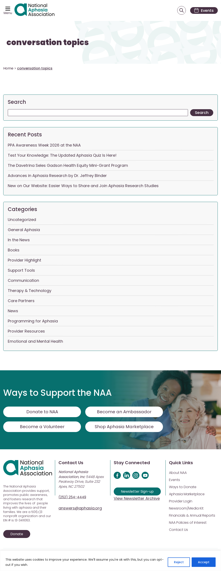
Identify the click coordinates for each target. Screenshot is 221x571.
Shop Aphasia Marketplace (124, 427)
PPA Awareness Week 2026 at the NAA (44, 145)
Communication (23, 280)
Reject (179, 562)
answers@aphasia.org (80, 508)
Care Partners (21, 301)
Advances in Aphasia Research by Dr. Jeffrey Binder (57, 175)
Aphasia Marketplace (187, 494)
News (13, 311)
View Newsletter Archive (137, 498)
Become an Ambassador (124, 412)
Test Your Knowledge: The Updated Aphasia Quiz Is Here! (62, 155)
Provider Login (180, 501)
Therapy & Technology (29, 290)
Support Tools (21, 270)
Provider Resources (26, 331)
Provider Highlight (24, 260)
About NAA (178, 472)
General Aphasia (24, 230)
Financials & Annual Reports (192, 515)
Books (13, 250)
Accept (203, 562)
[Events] (203, 10)
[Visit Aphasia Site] (34, 10)
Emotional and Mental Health (35, 341)
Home (8, 68)
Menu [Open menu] (8, 13)
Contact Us (178, 529)
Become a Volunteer (42, 427)
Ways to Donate (182, 487)
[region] (110, 560)
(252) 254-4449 (72, 497)
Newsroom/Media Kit (186, 508)
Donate (16, 534)
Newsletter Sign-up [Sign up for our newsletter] (137, 491)
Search (17, 102)
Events (174, 480)
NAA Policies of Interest (188, 522)
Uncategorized (22, 219)
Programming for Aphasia (33, 321)
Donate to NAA (42, 412)
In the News (19, 240)
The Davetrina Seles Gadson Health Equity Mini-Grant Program (68, 165)
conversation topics (47, 42)
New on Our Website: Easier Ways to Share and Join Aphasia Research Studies (83, 185)
